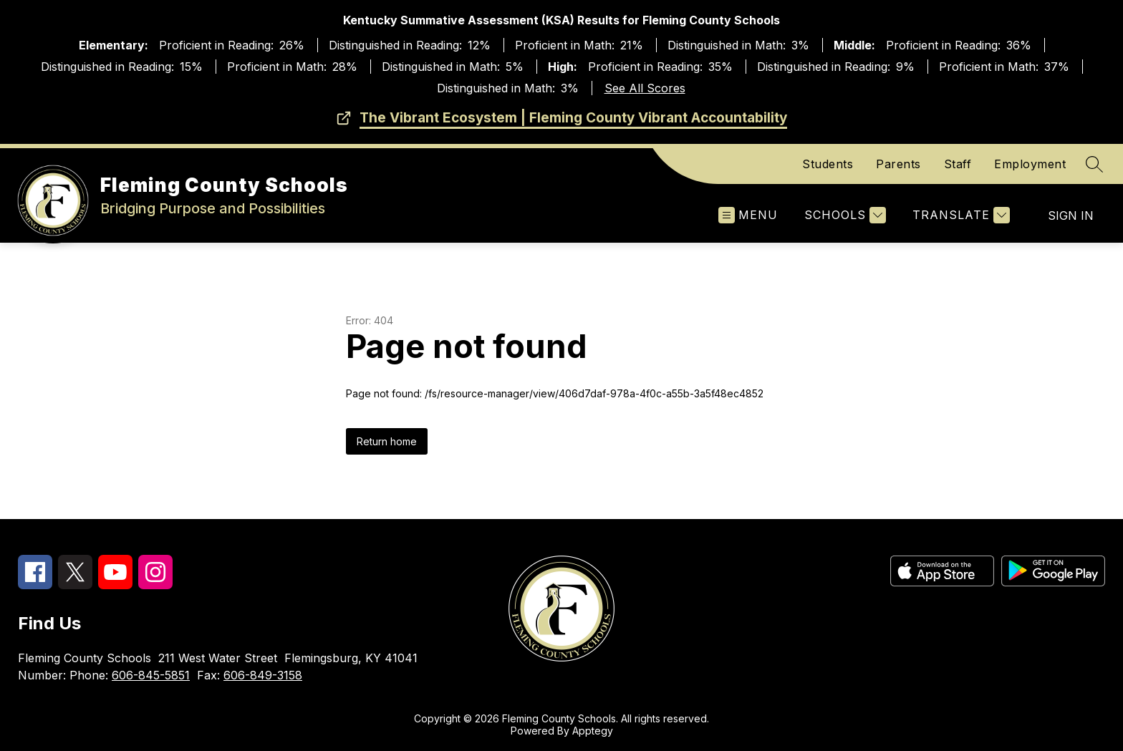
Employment (1030, 164)
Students (827, 164)
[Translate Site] (959, 215)
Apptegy (592, 731)
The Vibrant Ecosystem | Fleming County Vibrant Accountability (573, 118)
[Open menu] (748, 215)
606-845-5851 (151, 675)
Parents (898, 164)
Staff (958, 164)
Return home (387, 441)
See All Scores (644, 88)
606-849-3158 (262, 675)
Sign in (1071, 215)
